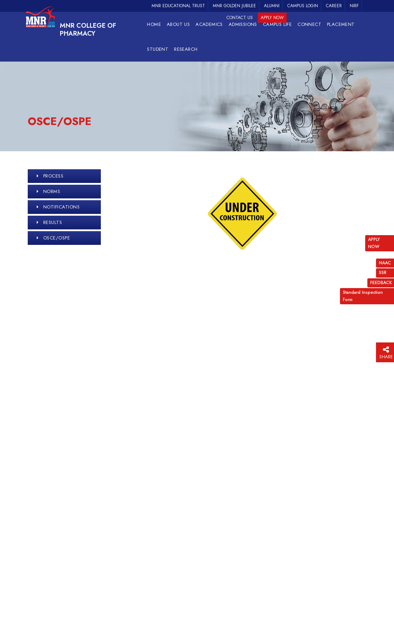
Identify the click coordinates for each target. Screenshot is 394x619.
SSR (382, 272)
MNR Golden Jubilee (234, 6)
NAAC (385, 263)
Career (334, 6)
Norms (52, 191)
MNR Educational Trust (178, 6)
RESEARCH (185, 49)
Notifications (61, 206)
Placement (341, 24)
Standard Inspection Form (363, 295)
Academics (209, 24)
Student (157, 49)
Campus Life (277, 24)
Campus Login (302, 6)
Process (53, 175)
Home (154, 24)
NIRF (354, 6)
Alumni (271, 6)
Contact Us (240, 17)
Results (52, 222)
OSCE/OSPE (56, 237)
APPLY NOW (374, 243)
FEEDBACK (381, 282)
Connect (309, 24)
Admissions (243, 24)
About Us (178, 24)
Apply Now (272, 17)
